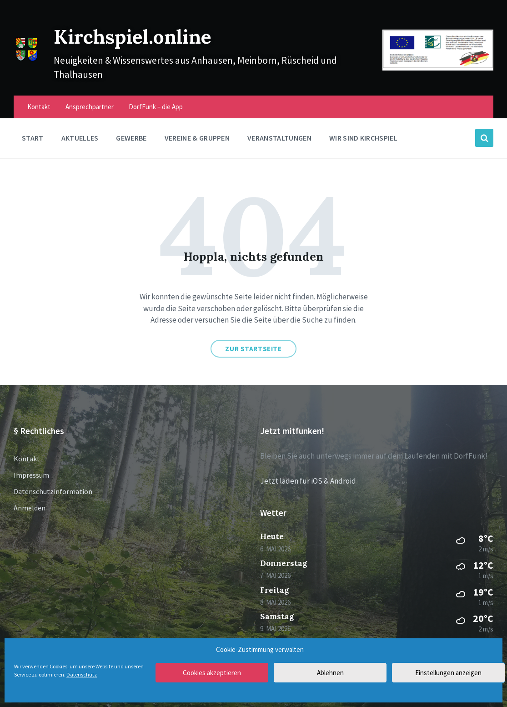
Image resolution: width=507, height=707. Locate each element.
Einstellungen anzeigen (448, 672)
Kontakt (27, 458)
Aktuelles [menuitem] (80, 137)
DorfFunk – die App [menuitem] (156, 106)
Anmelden (29, 507)
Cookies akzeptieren (212, 672)
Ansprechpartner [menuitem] (89, 106)
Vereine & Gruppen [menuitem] (197, 137)
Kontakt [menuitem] (38, 106)
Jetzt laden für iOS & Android (308, 481)
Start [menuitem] (33, 137)
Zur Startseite (253, 348)
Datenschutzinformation (53, 491)
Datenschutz (81, 674)
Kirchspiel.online (148, 35)
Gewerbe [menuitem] (131, 137)
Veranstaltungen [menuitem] (279, 137)
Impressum (31, 475)
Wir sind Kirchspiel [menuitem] (363, 137)
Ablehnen (330, 672)
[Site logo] (27, 60)
